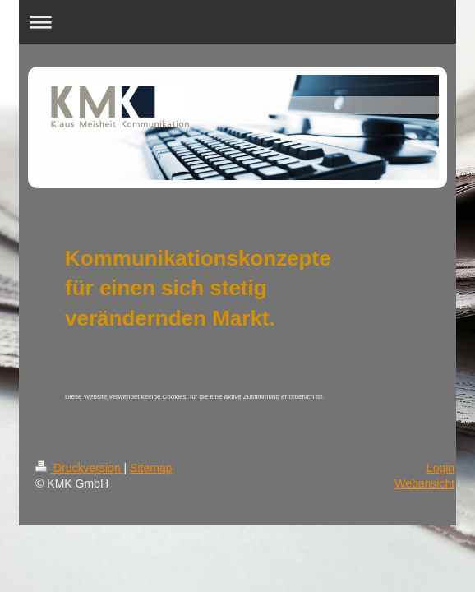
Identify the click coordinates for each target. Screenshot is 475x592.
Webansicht (424, 483)
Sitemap (151, 467)
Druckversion (79, 467)
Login (440, 467)
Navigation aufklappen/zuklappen (237, 21)
